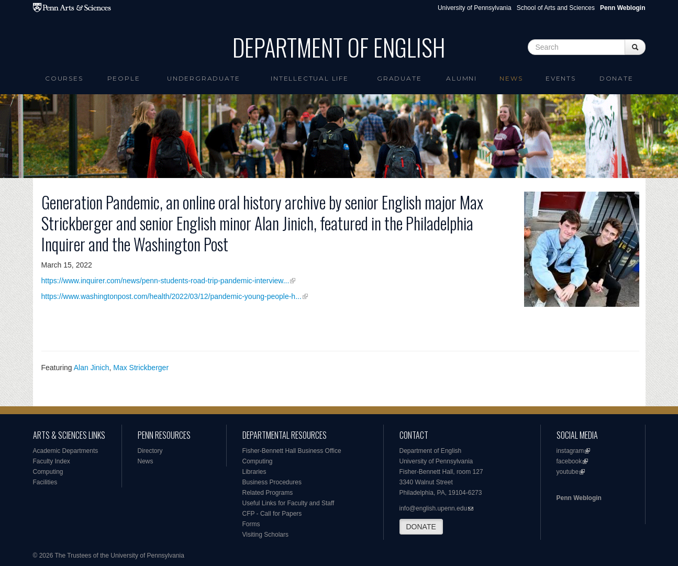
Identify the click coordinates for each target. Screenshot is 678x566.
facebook (569, 461)
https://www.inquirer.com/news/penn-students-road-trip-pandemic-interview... (165, 280)
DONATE (421, 527)
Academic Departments (65, 450)
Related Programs (267, 492)
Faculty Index (51, 461)
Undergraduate (203, 78)
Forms (251, 524)
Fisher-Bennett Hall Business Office (291, 450)
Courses (64, 78)
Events (561, 78)
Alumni (461, 78)
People (123, 78)
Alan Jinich (91, 367)
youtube (568, 471)
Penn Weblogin (579, 498)
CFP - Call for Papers (272, 513)
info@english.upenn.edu (433, 508)
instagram (570, 450)
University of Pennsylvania (475, 8)
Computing (48, 471)
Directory (150, 450)
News (511, 78)
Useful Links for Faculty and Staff (288, 503)
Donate (616, 78)
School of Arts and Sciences (556, 8)
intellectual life (310, 78)
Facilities (45, 482)
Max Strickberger (141, 367)
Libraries (254, 471)
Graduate (399, 78)
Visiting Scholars (265, 534)
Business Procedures (272, 482)
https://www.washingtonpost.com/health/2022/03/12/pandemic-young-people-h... (171, 296)
